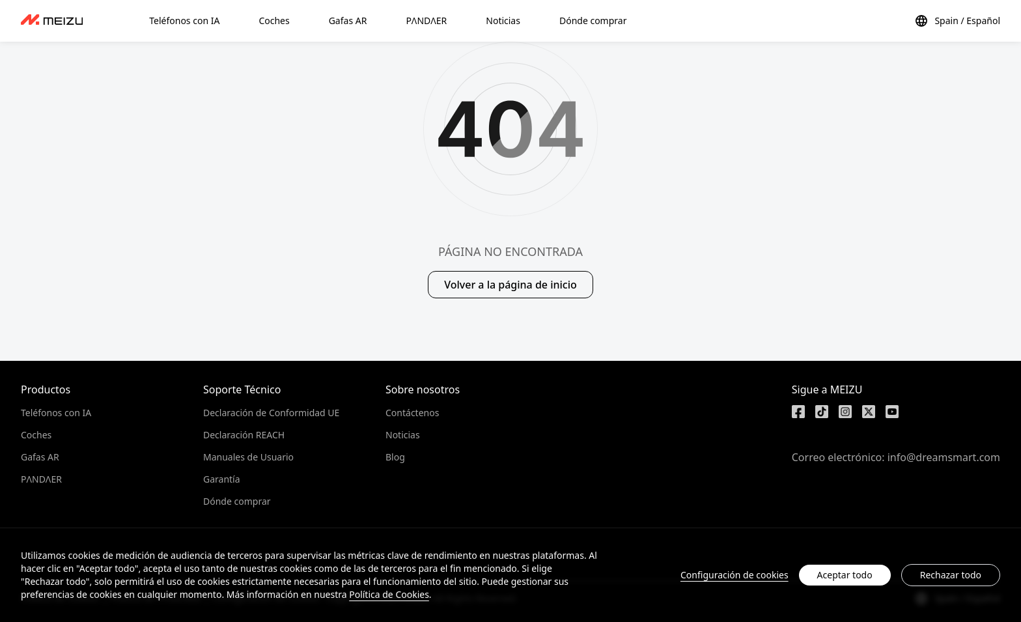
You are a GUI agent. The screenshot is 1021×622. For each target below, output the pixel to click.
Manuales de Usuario (248, 457)
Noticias (402, 435)
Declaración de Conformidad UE (271, 412)
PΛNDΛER (41, 479)
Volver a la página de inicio (510, 284)
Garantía (221, 479)
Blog (395, 457)
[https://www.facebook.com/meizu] (798, 411)
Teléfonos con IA (56, 412)
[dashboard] (52, 21)
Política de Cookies (389, 594)
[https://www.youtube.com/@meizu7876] (892, 411)
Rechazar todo (950, 575)
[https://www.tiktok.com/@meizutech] (821, 411)
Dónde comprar (237, 501)
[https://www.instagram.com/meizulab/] (845, 411)
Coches (36, 435)
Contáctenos (412, 412)
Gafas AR (40, 457)
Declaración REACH (244, 435)
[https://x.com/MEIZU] (868, 411)
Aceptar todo (845, 575)
